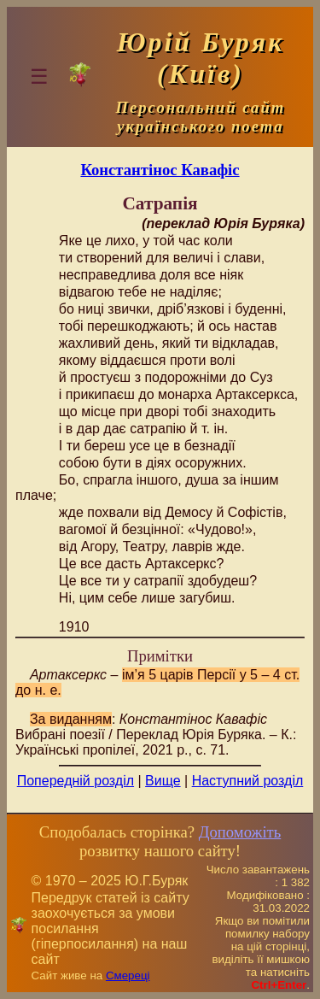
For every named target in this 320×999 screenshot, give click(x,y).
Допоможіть (240, 832)
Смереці (128, 975)
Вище (163, 780)
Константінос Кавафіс (159, 170)
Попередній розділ (75, 780)
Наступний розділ (248, 780)
